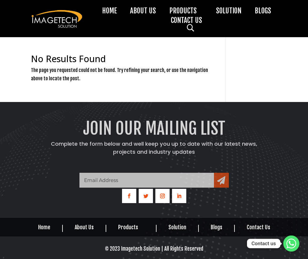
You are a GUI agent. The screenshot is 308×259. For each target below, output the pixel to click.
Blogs (263, 12)
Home (109, 12)
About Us (143, 12)
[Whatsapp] (291, 244)
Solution (228, 12)
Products (183, 12)
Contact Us (186, 21)
